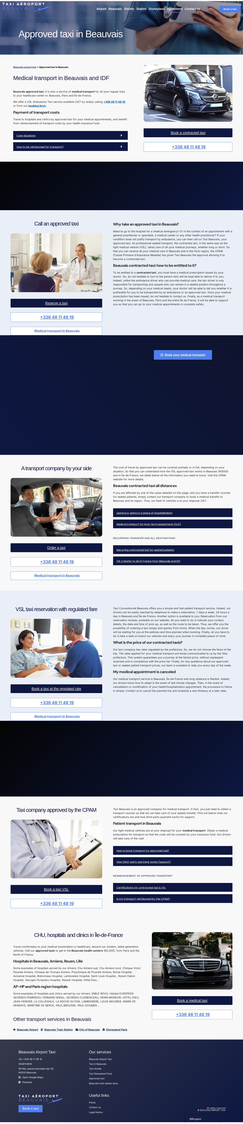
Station (141, 9)
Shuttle (129, 9)
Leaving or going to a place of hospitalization (144, 513)
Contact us (192, 9)
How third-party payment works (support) (143, 864)
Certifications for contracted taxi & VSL (141, 889)
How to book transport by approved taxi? (142, 852)
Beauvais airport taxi (24, 67)
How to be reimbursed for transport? (40, 147)
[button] (70, 135)
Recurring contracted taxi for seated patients (145, 550)
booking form (37, 105)
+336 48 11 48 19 (114, 101)
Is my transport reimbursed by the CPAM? (143, 901)
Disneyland (157, 9)
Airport (101, 9)
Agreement (174, 9)
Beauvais (115, 9)
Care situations (26, 135)
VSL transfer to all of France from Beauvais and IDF (148, 561)
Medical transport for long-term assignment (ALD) (148, 524)
